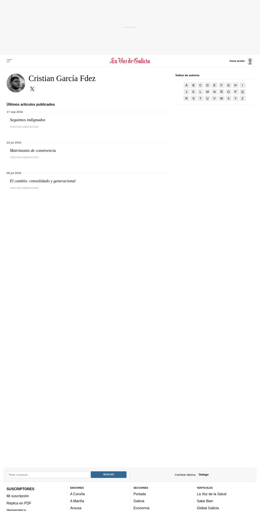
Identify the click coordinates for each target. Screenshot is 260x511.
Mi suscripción (18, 496)
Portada (140, 494)
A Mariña (77, 501)
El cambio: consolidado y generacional (43, 181)
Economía (141, 508)
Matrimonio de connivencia (33, 150)
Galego (204, 474)
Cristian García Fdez (24, 127)
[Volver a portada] (130, 61)
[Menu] (9, 61)
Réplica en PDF (19, 503)
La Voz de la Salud (212, 494)
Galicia (139, 501)
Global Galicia (208, 508)
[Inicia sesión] (241, 61)
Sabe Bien (205, 501)
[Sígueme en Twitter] (32, 88)
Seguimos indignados (27, 119)
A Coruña (77, 494)
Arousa (75, 508)
